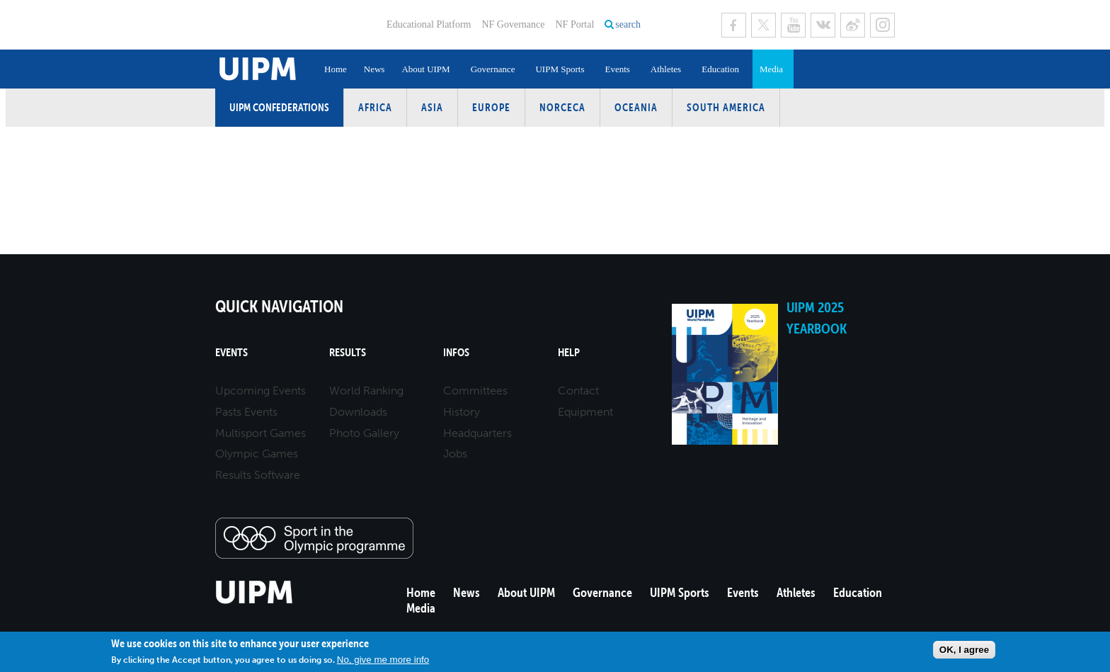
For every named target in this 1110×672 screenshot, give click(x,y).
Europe (491, 107)
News (374, 69)
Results (347, 352)
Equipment (585, 411)
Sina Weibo (852, 25)
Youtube (793, 25)
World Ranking (366, 390)
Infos (456, 352)
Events (617, 69)
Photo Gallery (364, 433)
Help (569, 352)
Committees (475, 390)
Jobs (455, 453)
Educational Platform (429, 24)
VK (823, 25)
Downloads (358, 411)
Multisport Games (260, 433)
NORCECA (562, 107)
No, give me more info (383, 659)
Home (335, 69)
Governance (493, 69)
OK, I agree (964, 649)
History (461, 411)
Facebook (733, 25)
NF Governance (512, 24)
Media (771, 69)
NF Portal (574, 24)
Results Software (257, 475)
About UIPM (425, 69)
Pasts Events (246, 411)
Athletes (666, 69)
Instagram (882, 25)
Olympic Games (256, 453)
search (628, 24)
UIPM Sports (559, 69)
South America (726, 107)
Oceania (636, 107)
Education (720, 69)
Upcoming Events (260, 390)
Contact (578, 390)
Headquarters (477, 433)
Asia (432, 107)
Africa (375, 107)
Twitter (763, 25)
